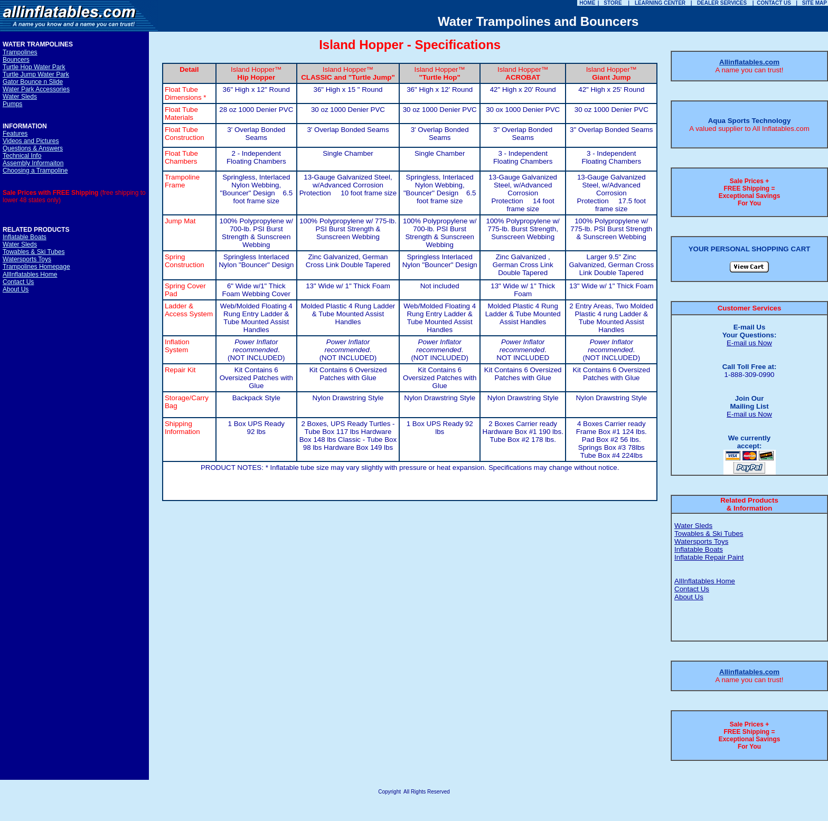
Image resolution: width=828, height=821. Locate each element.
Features (15, 133)
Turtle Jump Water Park (36, 74)
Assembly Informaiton (33, 163)
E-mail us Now (749, 343)
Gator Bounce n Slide (33, 82)
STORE (613, 3)
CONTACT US (774, 3)
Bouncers (16, 59)
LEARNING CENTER (660, 3)
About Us (16, 289)
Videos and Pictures (31, 141)
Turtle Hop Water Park (34, 67)
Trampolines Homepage (36, 266)
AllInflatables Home (30, 274)
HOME (587, 3)
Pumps (12, 104)
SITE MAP (814, 3)
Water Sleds (20, 96)
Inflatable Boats (24, 237)
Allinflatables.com (749, 62)
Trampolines (20, 52)
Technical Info (22, 155)
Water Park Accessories (36, 89)
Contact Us (18, 282)
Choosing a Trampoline (35, 170)
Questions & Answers (33, 148)
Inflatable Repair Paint (709, 557)
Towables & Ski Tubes (33, 252)
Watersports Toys (27, 259)
